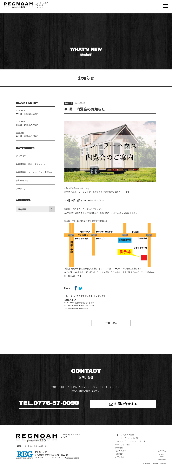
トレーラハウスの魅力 (124, 435)
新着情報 (119, 448)
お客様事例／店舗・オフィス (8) (31, 166)
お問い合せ (120, 457)
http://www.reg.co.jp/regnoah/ (76, 309)
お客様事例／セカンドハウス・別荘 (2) (34, 174)
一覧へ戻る (111, 323)
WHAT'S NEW (86, 52)
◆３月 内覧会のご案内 (27, 126)
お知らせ (69, 104)
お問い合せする (123, 404)
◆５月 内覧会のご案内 (27, 115)
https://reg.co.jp (73, 458)
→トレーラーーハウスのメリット (130, 441)
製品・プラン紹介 (122, 445)
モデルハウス (121, 451)
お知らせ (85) (22, 183)
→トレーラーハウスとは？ (127, 438)
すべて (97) (21, 157)
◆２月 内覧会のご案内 (27, 137)
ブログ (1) (20, 191)
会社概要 (119, 454)
